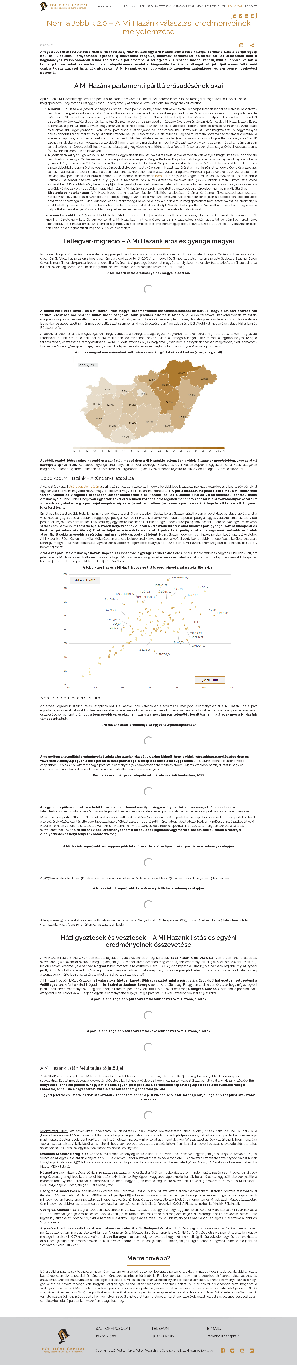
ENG (108, 6)
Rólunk (129, 6)
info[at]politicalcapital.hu (224, 1336)
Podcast (251, 6)
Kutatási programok (188, 6)
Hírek (141, 6)
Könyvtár (235, 6)
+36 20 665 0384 (108, 1336)
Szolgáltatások (159, 6)
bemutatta (162, 176)
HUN (101, 6)
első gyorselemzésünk (85, 486)
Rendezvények (215, 6)
